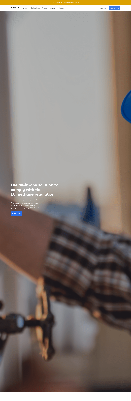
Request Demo (114, 8)
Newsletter (62, 8)
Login (101, 8)
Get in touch (16, 222)
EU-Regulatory (35, 8)
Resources (45, 8)
